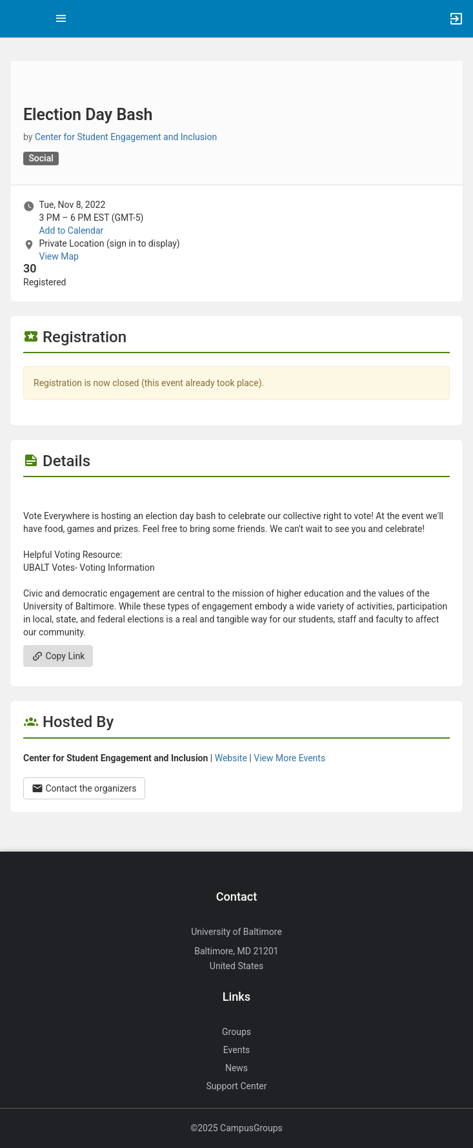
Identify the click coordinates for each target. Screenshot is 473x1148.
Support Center (236, 1086)
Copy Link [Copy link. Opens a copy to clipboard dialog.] (58, 656)
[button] (16, 19)
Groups (236, 1032)
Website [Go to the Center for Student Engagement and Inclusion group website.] (231, 758)
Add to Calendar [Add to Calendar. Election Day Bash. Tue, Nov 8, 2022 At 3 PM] (71, 230)
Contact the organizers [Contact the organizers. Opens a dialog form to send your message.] (84, 788)
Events (236, 1050)
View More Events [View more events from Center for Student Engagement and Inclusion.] (289, 758)
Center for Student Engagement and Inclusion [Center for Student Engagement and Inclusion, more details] (126, 137)
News (236, 1068)
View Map (58, 256)
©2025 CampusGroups (236, 1128)
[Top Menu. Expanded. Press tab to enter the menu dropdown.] (61, 18)
